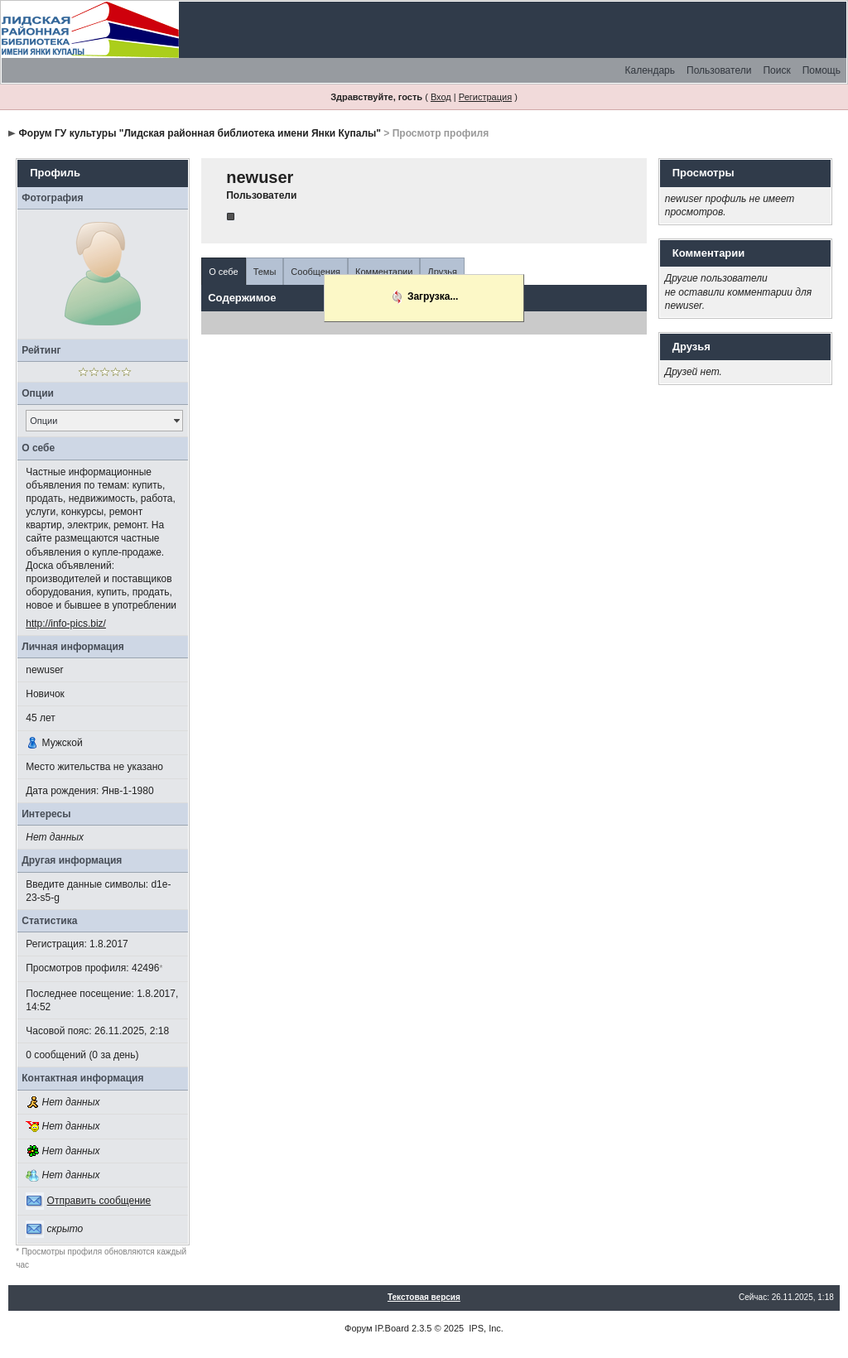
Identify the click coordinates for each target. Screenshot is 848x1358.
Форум (358, 1328)
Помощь (821, 70)
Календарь (649, 70)
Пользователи (719, 70)
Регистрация (485, 97)
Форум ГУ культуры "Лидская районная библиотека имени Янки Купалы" (200, 133)
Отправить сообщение (99, 1200)
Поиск (776, 70)
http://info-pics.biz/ (66, 623)
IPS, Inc (485, 1328)
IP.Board (392, 1328)
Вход (441, 97)
